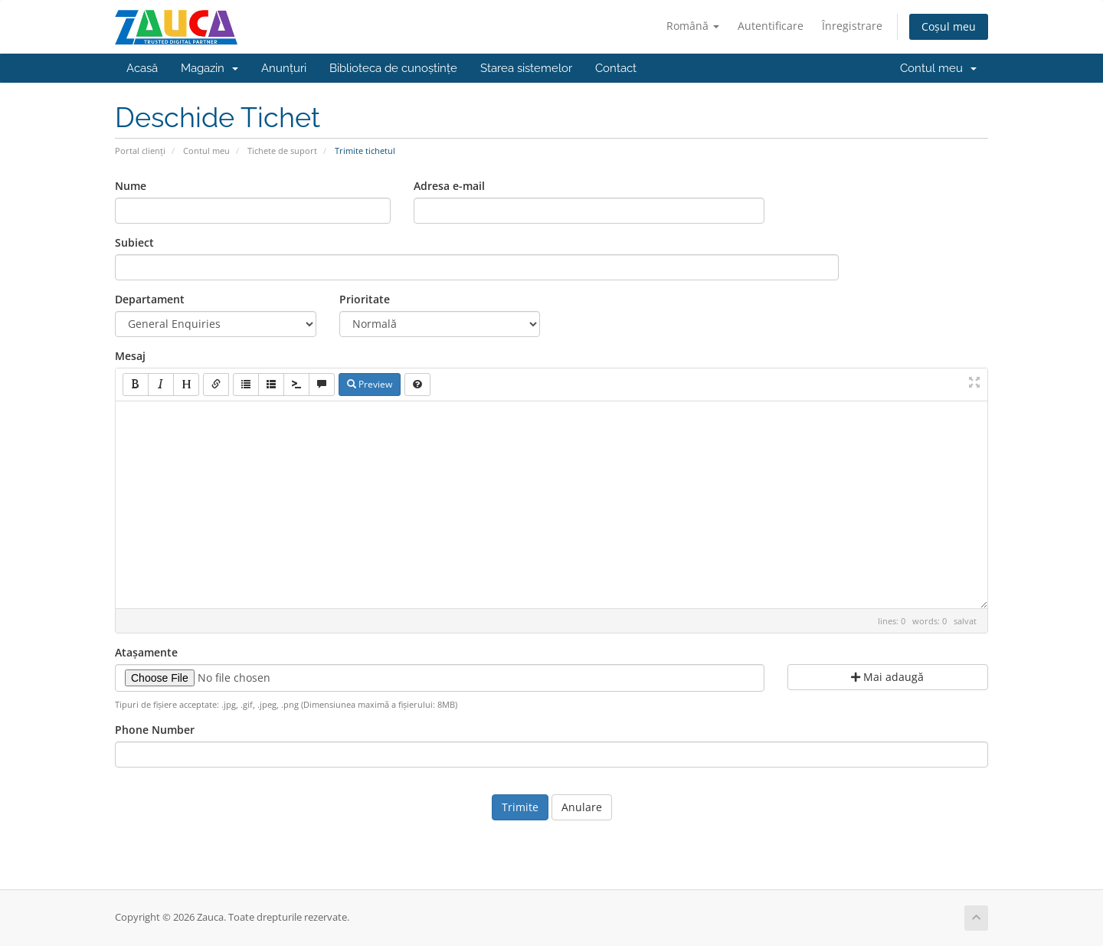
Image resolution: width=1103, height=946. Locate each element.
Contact (616, 68)
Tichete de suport (282, 150)
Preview (369, 384)
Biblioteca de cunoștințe (393, 68)
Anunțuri (283, 68)
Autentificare (771, 25)
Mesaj (130, 356)
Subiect (134, 242)
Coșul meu (948, 26)
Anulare (581, 807)
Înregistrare (852, 25)
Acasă (142, 68)
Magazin (209, 68)
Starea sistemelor (526, 68)
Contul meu (938, 68)
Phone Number (155, 729)
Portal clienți (140, 150)
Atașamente (146, 652)
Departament (150, 299)
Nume (130, 185)
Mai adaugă (887, 676)
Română (692, 25)
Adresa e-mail (449, 185)
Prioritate (364, 299)
